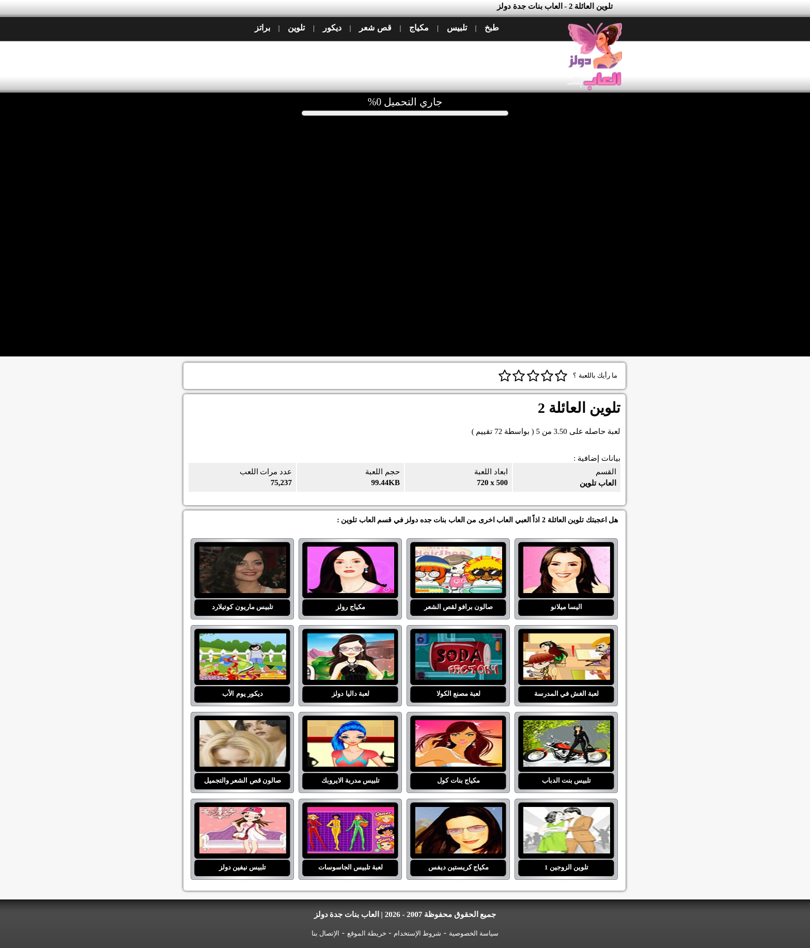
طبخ (492, 27)
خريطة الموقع (366, 933)
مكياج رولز (350, 553)
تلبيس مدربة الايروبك (350, 726)
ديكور (332, 27)
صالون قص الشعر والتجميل (242, 726)
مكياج (419, 27)
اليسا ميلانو (566, 553)
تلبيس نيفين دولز (242, 813)
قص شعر (375, 27)
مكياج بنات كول (458, 726)
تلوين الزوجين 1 (566, 813)
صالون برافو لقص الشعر (458, 553)
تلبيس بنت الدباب (566, 726)
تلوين (296, 27)
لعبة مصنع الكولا (458, 639)
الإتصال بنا (325, 933)
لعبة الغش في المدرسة (566, 639)
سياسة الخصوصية (474, 933)
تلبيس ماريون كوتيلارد (242, 553)
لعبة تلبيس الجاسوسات (350, 813)
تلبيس (457, 27)
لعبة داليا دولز (350, 639)
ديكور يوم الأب (242, 639)
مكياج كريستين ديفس (458, 813)
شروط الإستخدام (417, 933)
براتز (262, 27)
